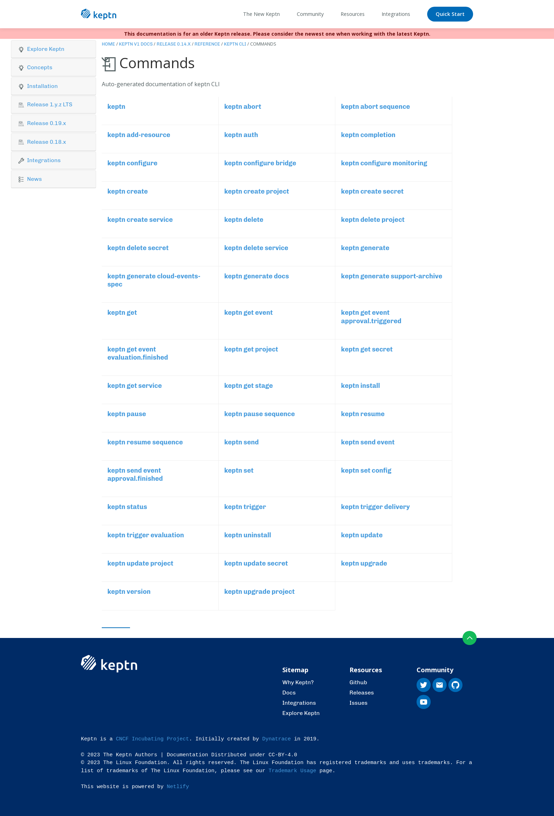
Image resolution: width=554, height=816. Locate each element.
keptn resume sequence (145, 442)
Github (358, 682)
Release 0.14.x (173, 44)
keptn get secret (367, 349)
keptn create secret (372, 191)
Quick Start (450, 14)
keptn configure (132, 163)
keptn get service (134, 386)
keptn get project (251, 349)
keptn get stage (248, 386)
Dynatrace (276, 739)
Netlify (178, 787)
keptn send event (368, 442)
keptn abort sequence (375, 107)
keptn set (239, 470)
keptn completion (368, 135)
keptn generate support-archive (391, 276)
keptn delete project (373, 220)
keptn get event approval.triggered (371, 317)
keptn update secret (256, 563)
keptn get (122, 313)
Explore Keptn (301, 713)
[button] (53, 49)
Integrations (299, 702)
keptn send (241, 442)
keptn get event (248, 313)
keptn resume (362, 414)
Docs (289, 692)
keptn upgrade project (259, 592)
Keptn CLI (235, 44)
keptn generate (365, 248)
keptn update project (140, 563)
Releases (361, 692)
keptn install (360, 386)
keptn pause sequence (259, 414)
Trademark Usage (292, 771)
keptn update (362, 535)
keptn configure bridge (260, 163)
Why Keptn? (298, 682)
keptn (116, 107)
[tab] (53, 49)
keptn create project (256, 191)
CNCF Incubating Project (152, 739)
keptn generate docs (256, 276)
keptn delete (244, 220)
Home (108, 44)
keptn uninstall (247, 535)
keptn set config (366, 470)
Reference (207, 44)
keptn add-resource (138, 135)
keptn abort (242, 107)
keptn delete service (256, 248)
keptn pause (126, 414)
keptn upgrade (364, 563)
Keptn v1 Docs (136, 44)
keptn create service (140, 220)
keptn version (129, 592)
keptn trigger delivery (375, 507)
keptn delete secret (138, 248)
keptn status (127, 507)
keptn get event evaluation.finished (137, 353)
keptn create (127, 191)
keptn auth (241, 135)
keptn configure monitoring (384, 163)
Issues (358, 702)
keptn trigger (245, 507)
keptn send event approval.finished (135, 475)
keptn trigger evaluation (145, 535)
